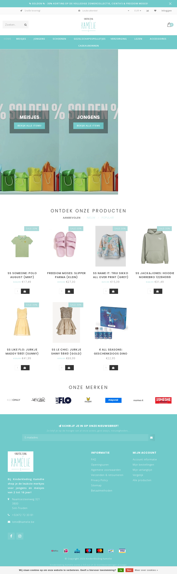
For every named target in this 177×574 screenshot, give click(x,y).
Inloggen (167, 10)
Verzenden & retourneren (107, 475)
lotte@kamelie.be (23, 522)
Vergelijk (138, 475)
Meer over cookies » (146, 570)
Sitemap (96, 485)
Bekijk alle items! (29, 125)
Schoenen (59, 38)
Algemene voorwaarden (106, 469)
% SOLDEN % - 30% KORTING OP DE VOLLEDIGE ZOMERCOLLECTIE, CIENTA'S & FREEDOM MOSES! (88, 3)
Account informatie (145, 459)
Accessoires (158, 38)
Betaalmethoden (101, 490)
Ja (120, 570)
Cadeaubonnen (88, 45)
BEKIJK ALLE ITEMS (88, 125)
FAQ (93, 459)
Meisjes (21, 38)
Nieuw (91, 217)
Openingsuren (100, 464)
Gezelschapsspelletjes (90, 38)
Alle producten (142, 480)
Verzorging (119, 38)
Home (7, 38)
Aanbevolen (72, 217)
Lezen (138, 38)
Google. (123, 565)
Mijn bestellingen (143, 464)
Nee (129, 570)
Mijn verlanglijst (142, 469)
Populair (108, 217)
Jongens (39, 38)
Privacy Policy (99, 480)
